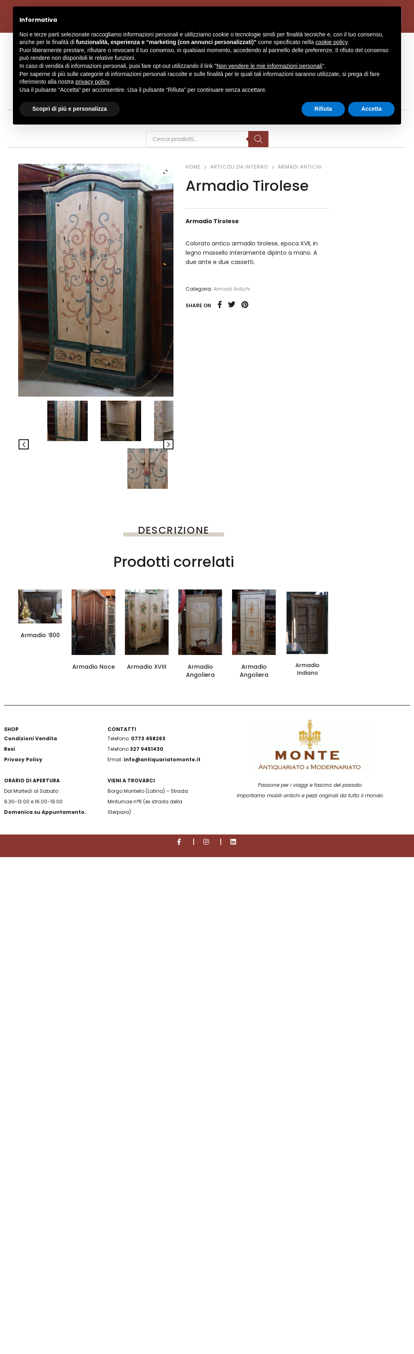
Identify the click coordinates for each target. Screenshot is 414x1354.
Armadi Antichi (300, 166)
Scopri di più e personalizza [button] (69, 109)
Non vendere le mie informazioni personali (269, 66)
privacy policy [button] (92, 81)
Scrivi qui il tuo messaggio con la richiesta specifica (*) (173, 901)
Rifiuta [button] (323, 109)
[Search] (258, 139)
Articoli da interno (239, 166)
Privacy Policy (23, 1256)
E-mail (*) (173, 721)
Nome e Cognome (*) (173, 672)
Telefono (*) (173, 771)
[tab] (173, 529)
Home (193, 166)
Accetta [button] (371, 109)
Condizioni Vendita (30, 1235)
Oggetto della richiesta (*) (173, 820)
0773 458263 (148, 1235)
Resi (9, 1245)
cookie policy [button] (331, 42)
